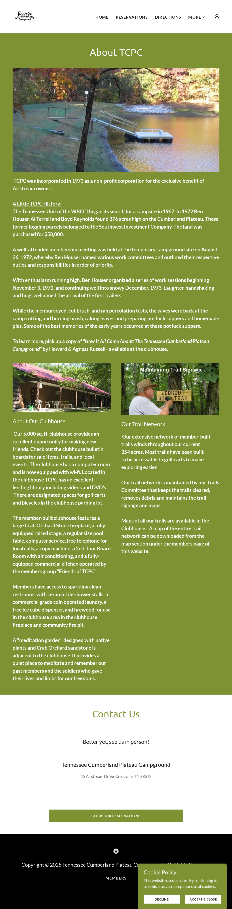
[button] (196, 17)
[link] (25, 16)
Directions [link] (168, 17)
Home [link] (102, 17)
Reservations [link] (132, 17)
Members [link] (116, 878)
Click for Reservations (116, 816)
